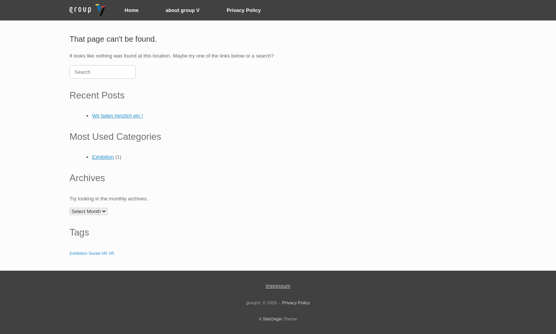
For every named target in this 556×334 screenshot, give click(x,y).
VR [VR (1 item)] (111, 253)
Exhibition (103, 157)
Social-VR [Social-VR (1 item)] (98, 253)
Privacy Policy (244, 10)
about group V (183, 10)
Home (132, 10)
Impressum (278, 286)
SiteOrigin (272, 319)
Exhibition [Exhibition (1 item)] (78, 253)
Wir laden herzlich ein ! (117, 116)
